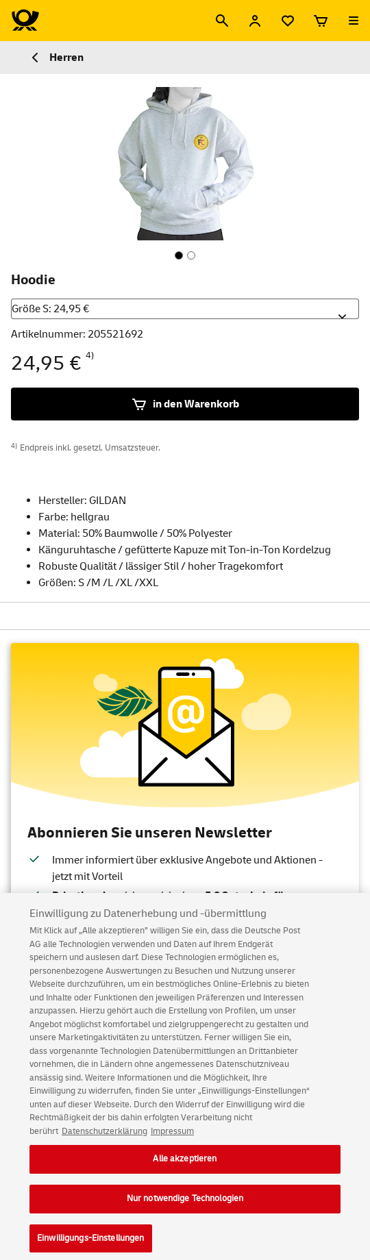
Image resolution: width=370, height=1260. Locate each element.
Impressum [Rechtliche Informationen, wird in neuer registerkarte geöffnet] (172, 1137)
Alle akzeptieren (185, 1164)
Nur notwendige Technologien (185, 1204)
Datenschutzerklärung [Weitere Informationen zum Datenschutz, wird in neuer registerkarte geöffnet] (104, 1137)
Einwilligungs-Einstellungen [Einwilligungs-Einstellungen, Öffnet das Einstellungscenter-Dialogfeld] (91, 1244)
